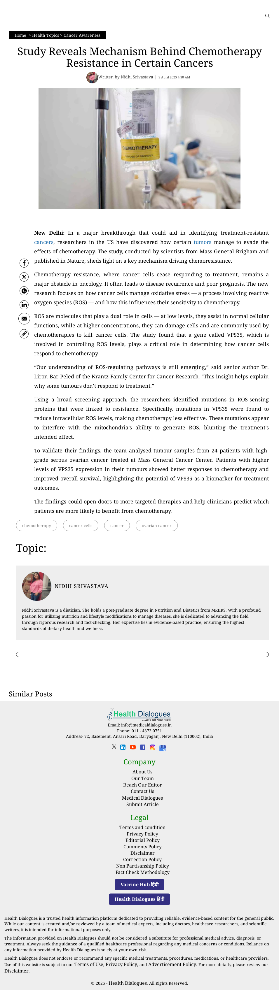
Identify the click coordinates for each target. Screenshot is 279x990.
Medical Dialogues (142, 797)
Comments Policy (142, 844)
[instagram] (152, 749)
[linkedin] (122, 749)
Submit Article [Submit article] (142, 804)
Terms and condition (142, 827)
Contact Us (142, 791)
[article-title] (37, 586)
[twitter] (24, 278)
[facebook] (24, 263)
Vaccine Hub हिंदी (139, 878)
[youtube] (132, 749)
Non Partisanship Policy (142, 861)
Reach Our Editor (142, 785)
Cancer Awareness (82, 35)
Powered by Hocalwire (139, 984)
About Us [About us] (142, 771)
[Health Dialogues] (162, 747)
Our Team (142, 778)
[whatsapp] (24, 293)
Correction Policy (142, 855)
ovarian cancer (157, 525)
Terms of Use (87, 958)
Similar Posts (30, 693)
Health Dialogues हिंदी (139, 893)
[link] (24, 339)
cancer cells (80, 525)
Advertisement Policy (161, 958)
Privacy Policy (142, 832)
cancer (117, 525)
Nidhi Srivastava (82, 585)
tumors (202, 241)
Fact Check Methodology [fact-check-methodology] (142, 867)
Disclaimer (142, 849)
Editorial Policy (142, 838)
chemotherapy (36, 525)
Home (21, 35)
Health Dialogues (127, 975)
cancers (43, 241)
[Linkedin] (24, 308)
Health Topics (45, 35)
